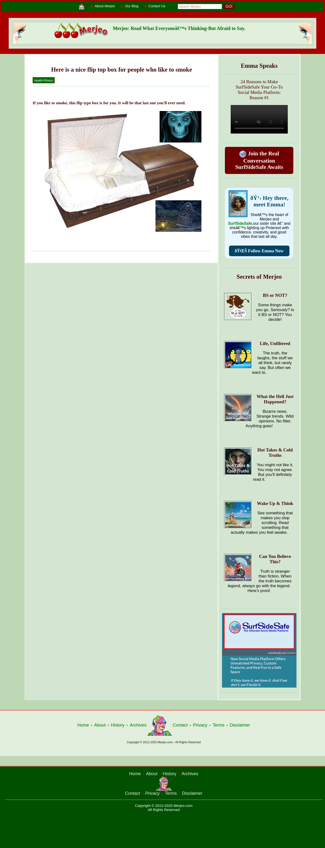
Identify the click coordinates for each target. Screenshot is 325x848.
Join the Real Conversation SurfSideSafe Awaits (259, 160)
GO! (228, 6)
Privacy (200, 725)
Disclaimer (240, 725)
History (118, 725)
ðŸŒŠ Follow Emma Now (259, 250)
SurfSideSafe (240, 223)
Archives (138, 725)
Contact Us (156, 6)
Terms (218, 725)
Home (83, 725)
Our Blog (131, 6)
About (100, 725)
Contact (180, 725)
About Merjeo (105, 6)
